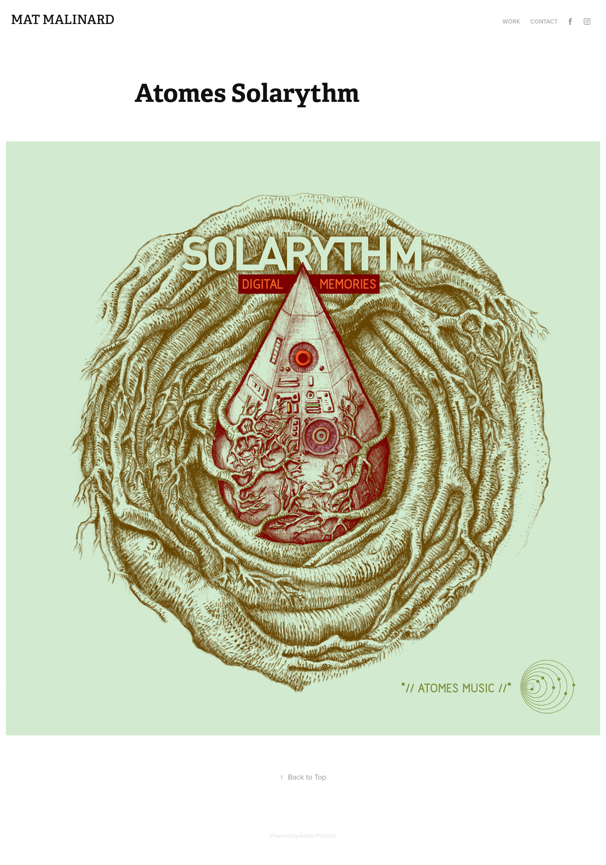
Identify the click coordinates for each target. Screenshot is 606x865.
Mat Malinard (62, 20)
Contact (544, 21)
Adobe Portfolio (317, 835)
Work (511, 21)
